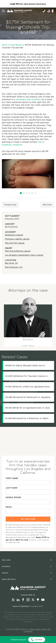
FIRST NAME (12, 478)
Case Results (16, 45)
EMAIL (9, 507)
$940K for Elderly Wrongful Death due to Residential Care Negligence (25, 365)
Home (4, 45)
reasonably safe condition (28, 99)
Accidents (6, 566)
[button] (21, 193)
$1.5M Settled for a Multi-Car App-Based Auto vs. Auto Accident (27, 386)
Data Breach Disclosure (35, 4)
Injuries (5, 573)
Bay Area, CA (11, 263)
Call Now (38, 639)
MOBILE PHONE (14, 497)
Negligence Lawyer (14, 235)
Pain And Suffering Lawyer (18, 251)
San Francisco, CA (13, 267)
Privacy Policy (35, 629)
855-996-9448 (44, 11)
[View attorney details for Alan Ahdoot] (28, 321)
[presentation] (6, 176)
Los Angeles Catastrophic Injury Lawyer (24, 255)
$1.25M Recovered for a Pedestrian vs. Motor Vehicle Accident (26, 418)
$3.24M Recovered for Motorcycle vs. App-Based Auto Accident (28, 397)
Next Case (47, 205)
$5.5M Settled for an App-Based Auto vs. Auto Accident (27, 407)
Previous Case (10, 205)
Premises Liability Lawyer (17, 239)
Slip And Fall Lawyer (15, 243)
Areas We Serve (9, 579)
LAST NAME (12, 488)
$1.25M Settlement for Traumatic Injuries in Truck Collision (26, 376)
